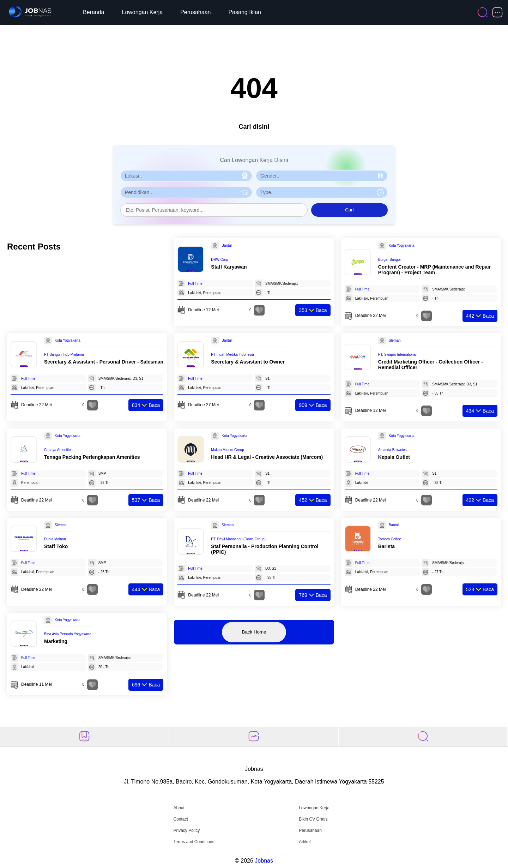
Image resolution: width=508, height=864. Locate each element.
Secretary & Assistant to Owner (248, 362)
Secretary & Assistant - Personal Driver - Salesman (103, 362)
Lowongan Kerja (142, 12)
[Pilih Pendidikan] (186, 192)
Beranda (93, 12)
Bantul (226, 245)
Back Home (254, 632)
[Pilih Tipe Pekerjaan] (322, 192)
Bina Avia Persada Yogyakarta (67, 634)
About (178, 807)
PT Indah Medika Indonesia (232, 354)
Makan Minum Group (227, 450)
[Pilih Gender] (322, 175)
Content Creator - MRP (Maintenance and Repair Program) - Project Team (434, 269)
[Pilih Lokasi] (186, 175)
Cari (349, 209)
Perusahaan (195, 12)
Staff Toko (56, 546)
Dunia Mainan (55, 539)
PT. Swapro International (397, 354)
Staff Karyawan (229, 267)
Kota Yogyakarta (402, 245)
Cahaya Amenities (58, 450)
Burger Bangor (389, 260)
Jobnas (264, 861)
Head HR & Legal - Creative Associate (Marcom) (267, 457)
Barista (386, 546)
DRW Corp (219, 260)
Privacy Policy (186, 830)
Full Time (195, 284)
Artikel (304, 841)
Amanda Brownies (392, 450)
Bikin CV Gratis (313, 819)
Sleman (395, 340)
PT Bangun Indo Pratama (64, 354)
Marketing (55, 641)
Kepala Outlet (394, 457)
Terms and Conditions (193, 841)
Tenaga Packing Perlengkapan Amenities (92, 457)
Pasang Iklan (244, 12)
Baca (313, 310)
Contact (180, 819)
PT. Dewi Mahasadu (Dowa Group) (238, 539)
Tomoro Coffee (389, 539)
